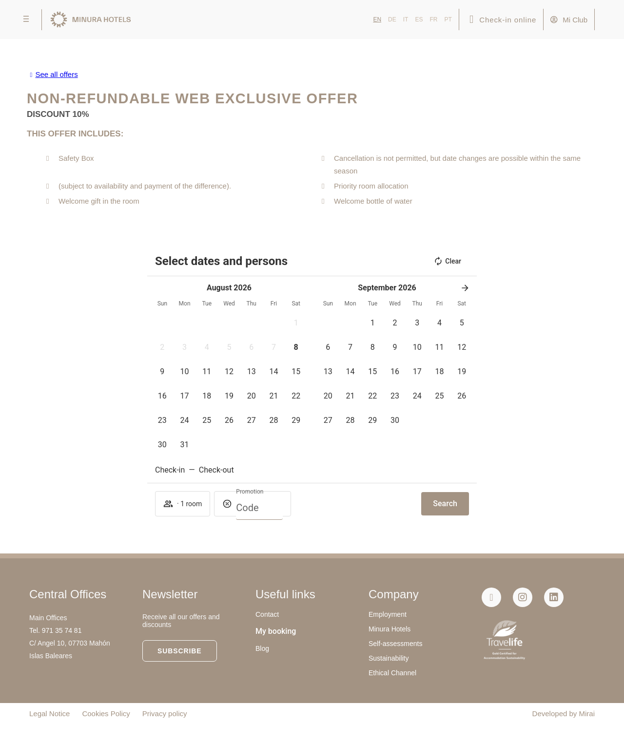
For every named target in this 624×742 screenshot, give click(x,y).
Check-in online (507, 20)
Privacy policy (164, 713)
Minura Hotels (389, 629)
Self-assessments (395, 643)
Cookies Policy (106, 713)
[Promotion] (259, 507)
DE (392, 19)
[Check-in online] (471, 19)
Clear (447, 261)
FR (433, 19)
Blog (262, 648)
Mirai (587, 713)
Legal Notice (49, 713)
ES (419, 19)
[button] (296, 323)
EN (377, 19)
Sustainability (389, 658)
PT (447, 19)
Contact (267, 614)
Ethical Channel (392, 673)
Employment (388, 614)
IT (406, 19)
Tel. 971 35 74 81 (55, 630)
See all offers (56, 74)
